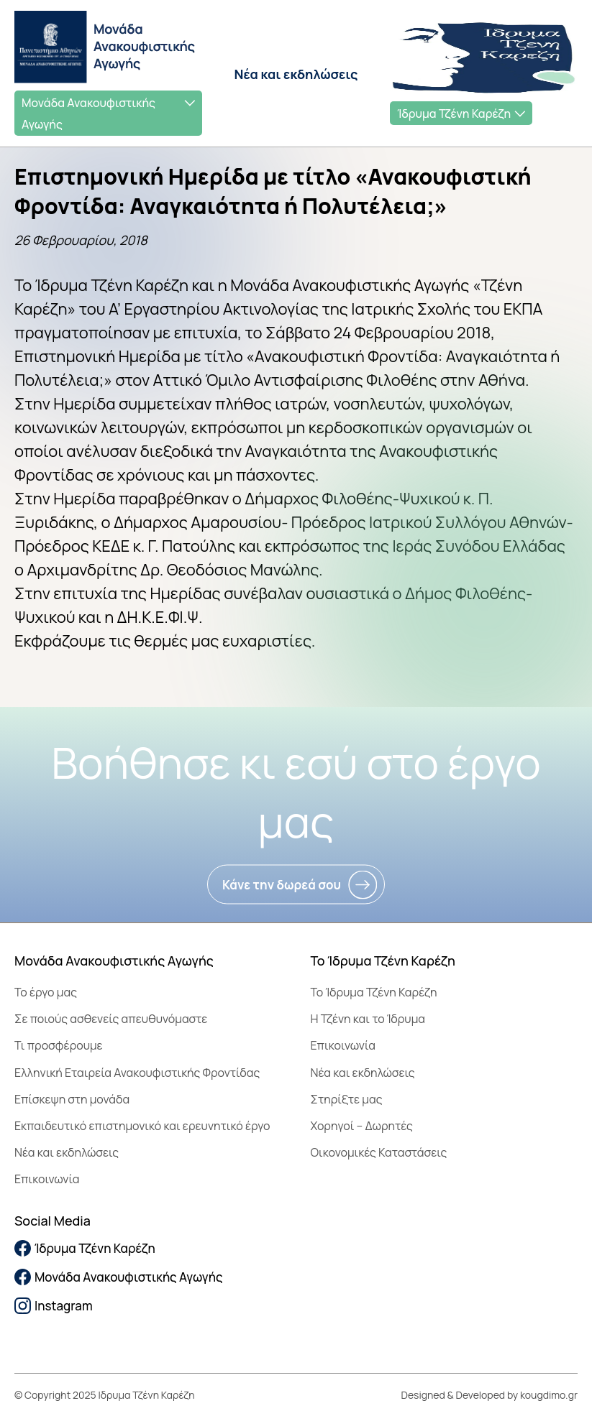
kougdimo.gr (549, 1395)
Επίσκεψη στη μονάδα (71, 1099)
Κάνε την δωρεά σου (281, 884)
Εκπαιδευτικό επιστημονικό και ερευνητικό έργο (142, 1126)
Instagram (53, 1305)
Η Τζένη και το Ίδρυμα (368, 1019)
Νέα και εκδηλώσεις (296, 74)
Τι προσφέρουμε (58, 1045)
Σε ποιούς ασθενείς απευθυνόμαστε (110, 1019)
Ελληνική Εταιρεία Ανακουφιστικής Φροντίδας (137, 1072)
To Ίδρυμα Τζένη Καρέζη (374, 992)
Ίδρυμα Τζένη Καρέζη (454, 113)
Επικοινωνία (46, 1179)
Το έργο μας (45, 992)
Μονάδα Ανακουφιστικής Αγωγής (88, 113)
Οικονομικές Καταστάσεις (379, 1152)
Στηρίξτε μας (347, 1099)
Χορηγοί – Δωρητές (362, 1126)
